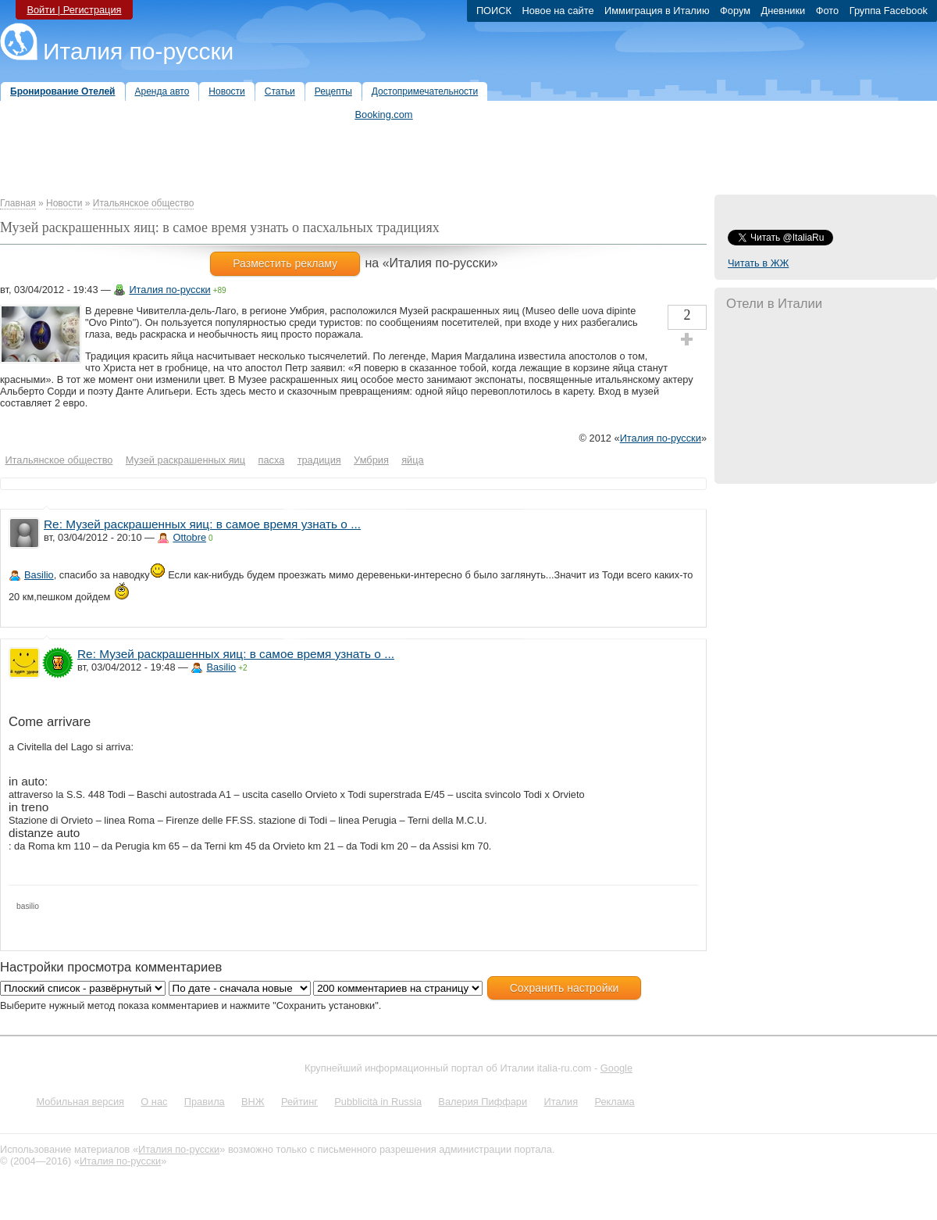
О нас (154, 1101)
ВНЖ (253, 1101)
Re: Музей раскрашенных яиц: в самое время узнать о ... (202, 524)
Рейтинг (299, 1101)
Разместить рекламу (285, 263)
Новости (64, 203)
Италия (560, 1101)
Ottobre (189, 537)
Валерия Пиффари (482, 1101)
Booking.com (384, 114)
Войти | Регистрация (74, 10)
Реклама (614, 1101)
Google (616, 1068)
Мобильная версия (80, 1101)
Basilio (39, 575)
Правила (204, 1101)
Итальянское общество (143, 203)
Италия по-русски (138, 51)
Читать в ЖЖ (758, 263)
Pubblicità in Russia (378, 1101)
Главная (18, 203)
